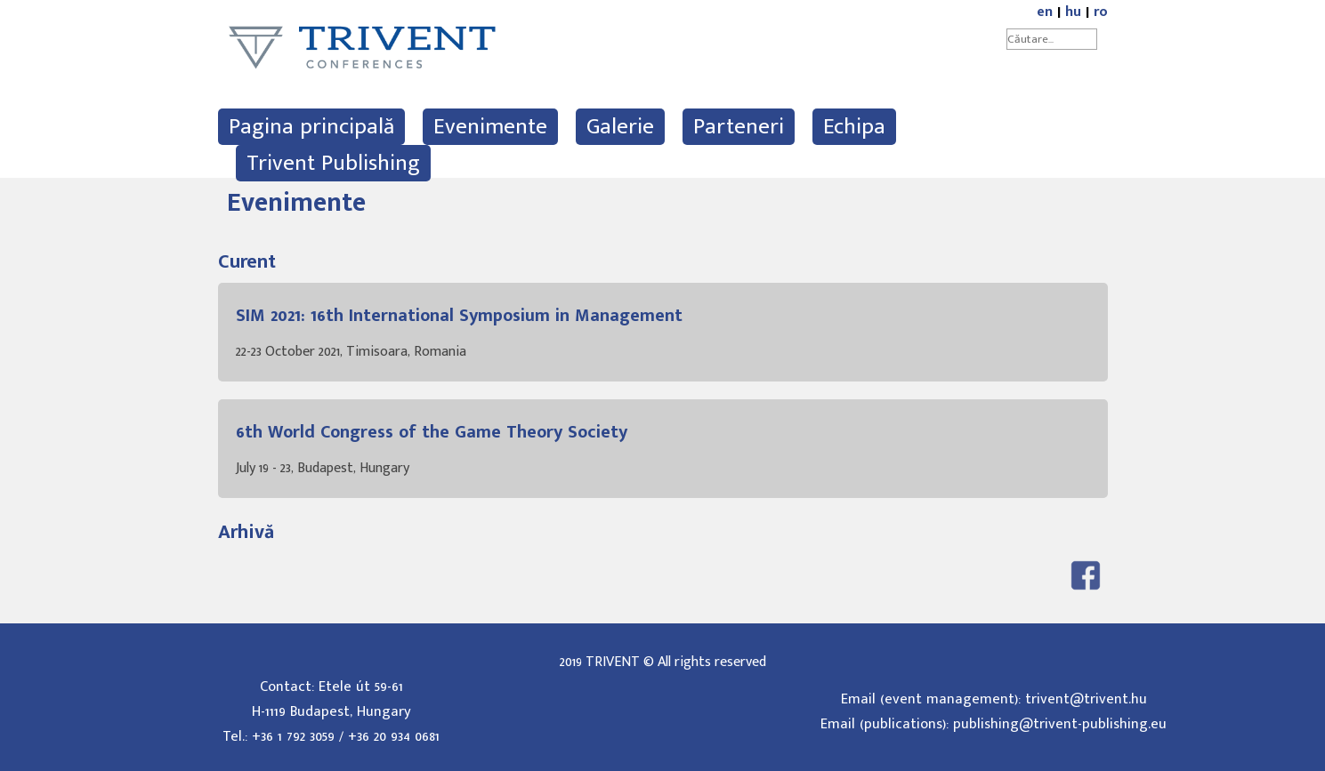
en (1045, 12)
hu (1073, 12)
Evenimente (490, 126)
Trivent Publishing (333, 163)
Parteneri (738, 126)
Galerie (620, 126)
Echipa (854, 126)
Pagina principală (311, 126)
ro (1101, 12)
